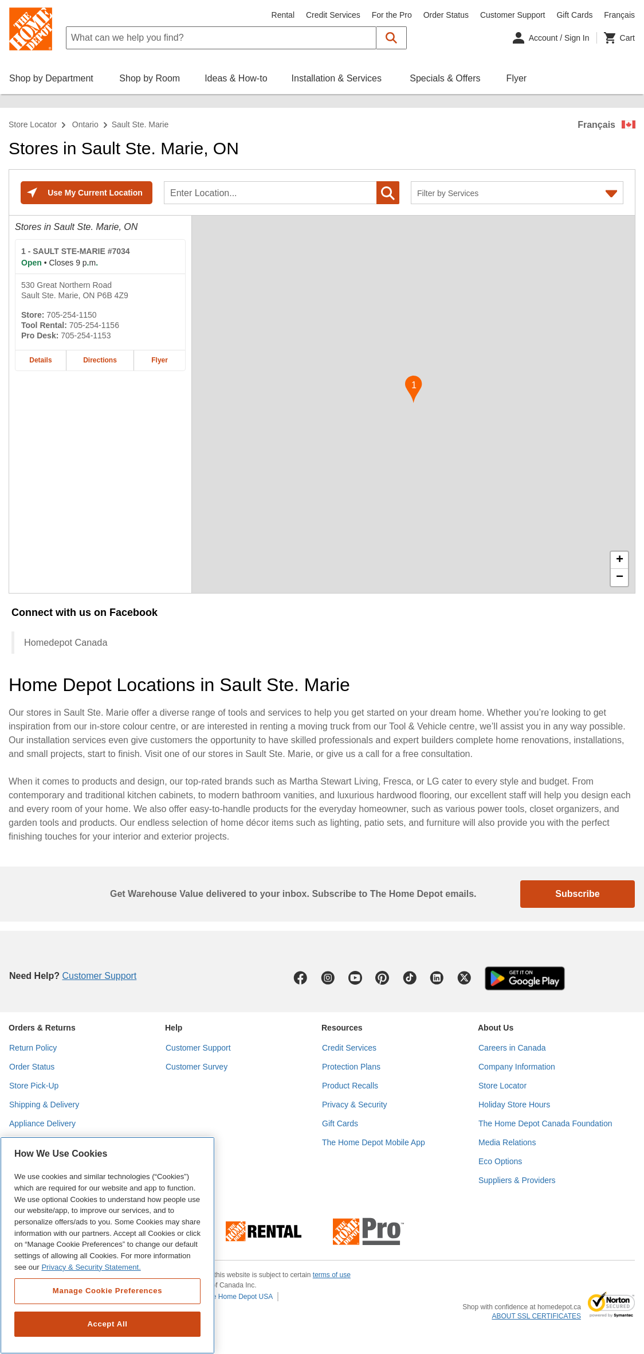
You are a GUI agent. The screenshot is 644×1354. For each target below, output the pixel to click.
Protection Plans (351, 1066)
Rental (283, 14)
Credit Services (333, 14)
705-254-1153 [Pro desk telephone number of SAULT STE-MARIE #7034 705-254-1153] (86, 335)
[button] (391, 37)
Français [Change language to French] (619, 14)
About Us (495, 1027)
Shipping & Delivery (44, 1104)
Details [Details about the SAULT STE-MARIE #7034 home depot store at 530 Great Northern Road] (40, 360)
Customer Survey (196, 1066)
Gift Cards (574, 14)
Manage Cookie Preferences (107, 1290)
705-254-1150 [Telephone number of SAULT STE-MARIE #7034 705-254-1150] (71, 314)
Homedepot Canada (65, 642)
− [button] (619, 577)
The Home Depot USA (239, 1297)
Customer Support (512, 14)
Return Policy (33, 1047)
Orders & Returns (42, 1027)
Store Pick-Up (33, 1085)
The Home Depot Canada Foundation (545, 1123)
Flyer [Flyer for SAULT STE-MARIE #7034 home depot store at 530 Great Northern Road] (159, 360)
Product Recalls (350, 1085)
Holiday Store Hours (514, 1104)
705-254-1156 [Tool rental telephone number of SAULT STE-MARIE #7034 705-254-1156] (94, 325)
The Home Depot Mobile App (373, 1142)
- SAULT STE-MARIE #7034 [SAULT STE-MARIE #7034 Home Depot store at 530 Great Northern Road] (75, 251)
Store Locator (33, 124)
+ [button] (619, 560)
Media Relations (507, 1142)
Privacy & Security (354, 1104)
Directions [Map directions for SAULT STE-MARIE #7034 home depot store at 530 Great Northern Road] (100, 360)
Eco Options (500, 1161)
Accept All (107, 1324)
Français (596, 125)
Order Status (446, 14)
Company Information (516, 1066)
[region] (107, 1245)
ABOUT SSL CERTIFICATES (536, 1316)
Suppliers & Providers (517, 1180)
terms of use (332, 1275)
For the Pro (392, 14)
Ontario (85, 124)
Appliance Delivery (42, 1123)
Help (173, 1027)
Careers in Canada (512, 1047)
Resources (342, 1027)
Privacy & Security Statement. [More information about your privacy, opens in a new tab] (90, 1267)
